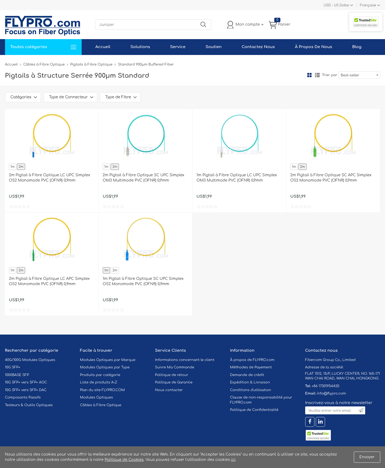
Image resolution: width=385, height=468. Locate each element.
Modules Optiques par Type (105, 367)
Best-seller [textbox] (350, 75)
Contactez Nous (258, 47)
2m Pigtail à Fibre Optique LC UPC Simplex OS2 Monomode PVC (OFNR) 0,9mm (49, 177)
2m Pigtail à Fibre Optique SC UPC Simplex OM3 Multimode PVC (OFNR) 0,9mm (143, 177)
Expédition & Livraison (250, 382)
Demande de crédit (247, 375)
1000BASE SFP (17, 375)
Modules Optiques (96, 397)
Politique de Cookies (124, 460)
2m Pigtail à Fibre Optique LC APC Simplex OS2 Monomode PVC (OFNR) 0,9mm (49, 281)
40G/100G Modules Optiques (30, 360)
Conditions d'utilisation (250, 390)
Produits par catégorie (100, 375)
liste (317, 75)
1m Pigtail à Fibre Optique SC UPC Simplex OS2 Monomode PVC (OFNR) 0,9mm (143, 281)
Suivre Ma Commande (174, 367)
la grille (309, 75)
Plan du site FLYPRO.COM (102, 390)
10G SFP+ (12, 367)
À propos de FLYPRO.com (252, 360)
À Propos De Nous (313, 47)
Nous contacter (169, 390)
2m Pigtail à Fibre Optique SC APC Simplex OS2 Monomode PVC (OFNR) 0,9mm (331, 177)
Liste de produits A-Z (98, 382)
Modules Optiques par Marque (108, 360)
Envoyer (367, 457)
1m (13, 167)
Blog (356, 47)
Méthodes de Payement (251, 367)
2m (20, 167)
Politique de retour (171, 375)
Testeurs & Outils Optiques (29, 405)
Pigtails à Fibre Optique (91, 64)
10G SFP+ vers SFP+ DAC (26, 390)
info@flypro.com (331, 393)
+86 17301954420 (325, 386)
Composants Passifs (23, 397)
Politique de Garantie (174, 382)
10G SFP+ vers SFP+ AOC (26, 382)
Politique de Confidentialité (254, 410)
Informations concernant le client (185, 360)
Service (177, 47)
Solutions (140, 47)
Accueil (102, 47)
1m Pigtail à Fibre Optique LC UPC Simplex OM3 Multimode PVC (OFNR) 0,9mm (237, 177)
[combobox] (359, 75)
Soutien (214, 47)
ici (233, 460)
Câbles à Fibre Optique (44, 64)
